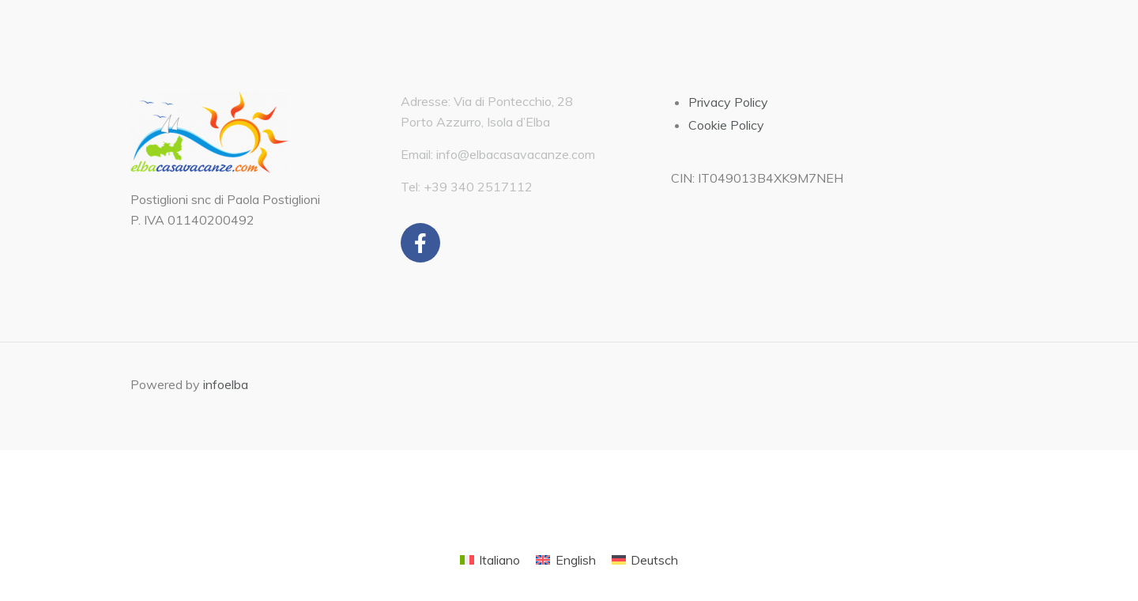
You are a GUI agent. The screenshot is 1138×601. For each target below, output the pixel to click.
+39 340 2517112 (478, 187)
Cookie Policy (726, 125)
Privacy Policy (728, 102)
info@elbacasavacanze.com (515, 154)
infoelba (225, 384)
